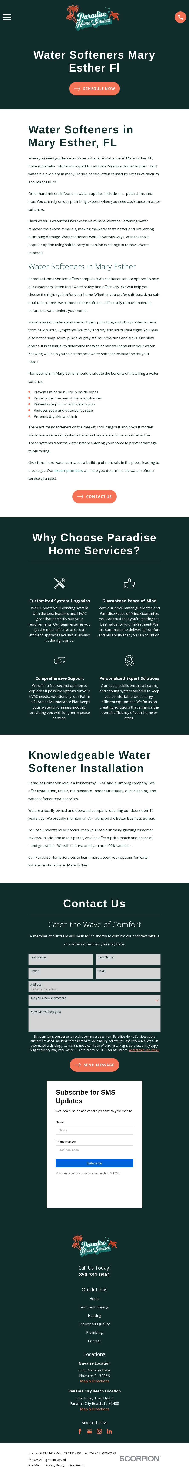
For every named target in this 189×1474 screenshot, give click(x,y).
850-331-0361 (94, 1274)
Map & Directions (94, 1380)
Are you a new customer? (48, 998)
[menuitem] (34, 1465)
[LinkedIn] (109, 1431)
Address (36, 984)
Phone (34, 971)
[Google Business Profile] (89, 1431)
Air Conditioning (94, 1307)
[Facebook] (79, 1431)
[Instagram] (99, 1431)
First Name (38, 957)
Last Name (105, 957)
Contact (94, 1340)
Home (94, 1298)
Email (101, 971)
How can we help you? (45, 1012)
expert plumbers (68, 470)
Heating (94, 1315)
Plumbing (94, 1332)
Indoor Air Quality (94, 1323)
